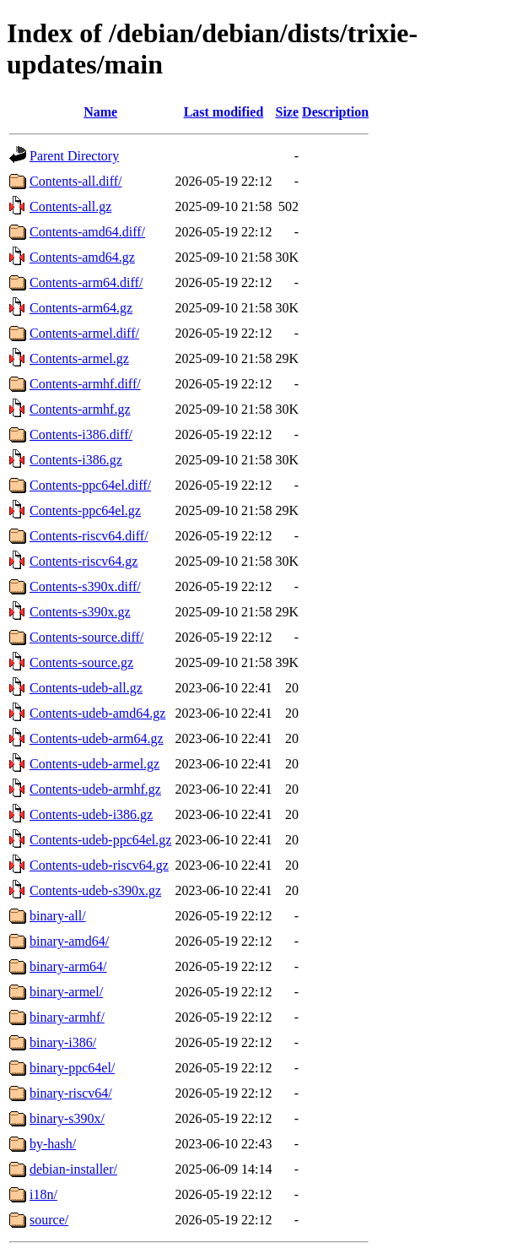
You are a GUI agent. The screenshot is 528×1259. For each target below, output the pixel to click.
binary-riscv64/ (71, 1093)
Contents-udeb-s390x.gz (95, 890)
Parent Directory (74, 156)
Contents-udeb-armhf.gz (95, 789)
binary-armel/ (66, 992)
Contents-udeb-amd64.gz (97, 713)
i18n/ (43, 1194)
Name (100, 112)
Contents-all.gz (70, 206)
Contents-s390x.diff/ (85, 586)
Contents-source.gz (81, 662)
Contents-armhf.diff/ (85, 384)
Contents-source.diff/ (86, 637)
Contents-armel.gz (79, 358)
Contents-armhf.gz (80, 409)
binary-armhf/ (67, 1017)
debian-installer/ (73, 1169)
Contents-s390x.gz (80, 612)
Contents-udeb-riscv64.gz (99, 865)
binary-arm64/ (68, 966)
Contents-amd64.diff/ (87, 232)
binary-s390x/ (67, 1118)
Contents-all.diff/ (75, 181)
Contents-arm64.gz (81, 308)
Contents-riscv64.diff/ (89, 536)
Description (335, 112)
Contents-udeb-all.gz (86, 688)
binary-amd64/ (69, 941)
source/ (49, 1220)
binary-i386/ (63, 1042)
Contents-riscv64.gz (83, 561)
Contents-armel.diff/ (84, 333)
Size (287, 112)
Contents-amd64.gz (82, 257)
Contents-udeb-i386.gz (91, 814)
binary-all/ (58, 916)
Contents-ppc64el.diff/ (90, 485)
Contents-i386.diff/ (81, 434)
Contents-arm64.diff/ (86, 282)
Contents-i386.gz (76, 460)
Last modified (224, 112)
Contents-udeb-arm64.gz (97, 738)
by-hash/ (53, 1144)
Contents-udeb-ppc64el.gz (100, 840)
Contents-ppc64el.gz (85, 510)
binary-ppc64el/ (72, 1068)
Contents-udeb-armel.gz (94, 764)
